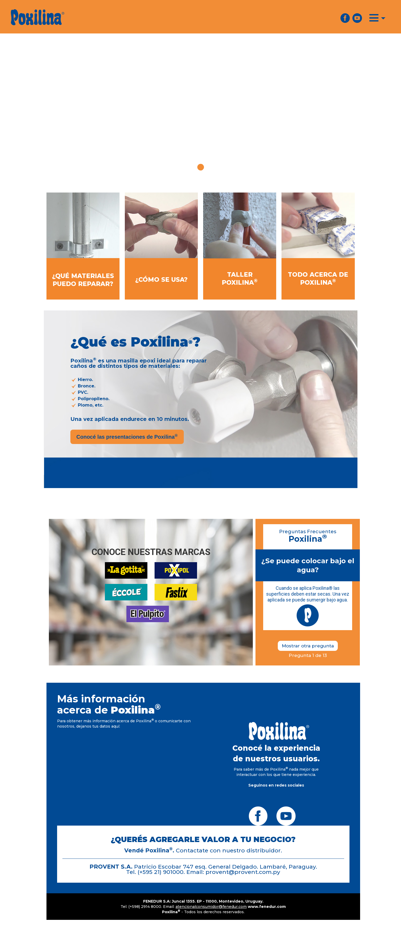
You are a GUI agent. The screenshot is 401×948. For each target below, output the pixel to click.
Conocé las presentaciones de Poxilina (127, 436)
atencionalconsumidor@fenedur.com (211, 906)
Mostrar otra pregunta (308, 645)
